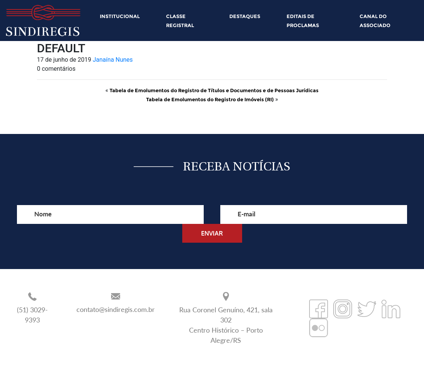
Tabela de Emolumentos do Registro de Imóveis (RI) (210, 99)
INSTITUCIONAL (120, 16)
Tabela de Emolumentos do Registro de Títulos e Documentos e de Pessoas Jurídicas (214, 90)
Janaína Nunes (113, 59)
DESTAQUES (244, 16)
